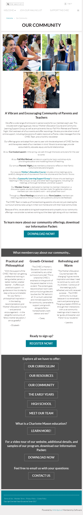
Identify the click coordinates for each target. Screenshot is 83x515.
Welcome (9, 18)
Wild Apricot (57, 510)
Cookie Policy (41, 499)
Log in (69, 4)
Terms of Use (8, 499)
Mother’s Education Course (33, 172)
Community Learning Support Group (34, 178)
